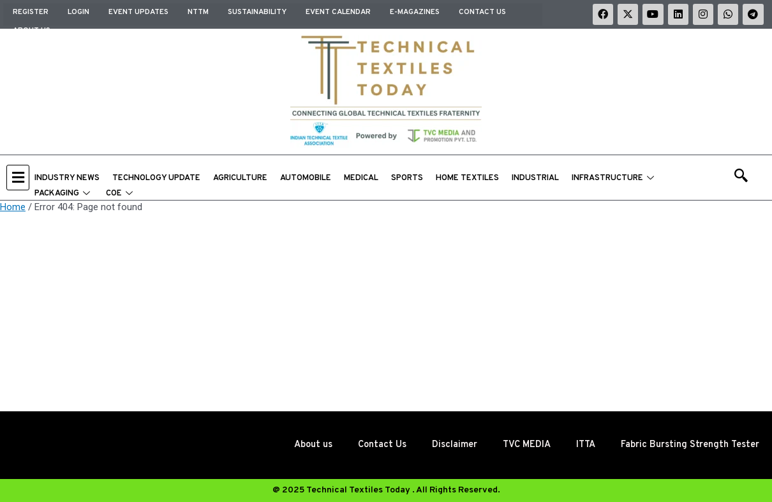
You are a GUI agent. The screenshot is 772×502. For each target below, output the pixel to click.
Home (13, 207)
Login (78, 11)
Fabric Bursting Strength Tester (686, 445)
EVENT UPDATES (138, 11)
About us (31, 25)
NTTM (198, 11)
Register (30, 11)
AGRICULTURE (240, 179)
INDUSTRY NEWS (67, 179)
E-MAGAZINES (415, 11)
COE (121, 194)
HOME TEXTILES (467, 179)
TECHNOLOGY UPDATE (156, 179)
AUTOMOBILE (305, 179)
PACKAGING (63, 194)
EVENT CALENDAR (338, 11)
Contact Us (482, 11)
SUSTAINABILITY (257, 11)
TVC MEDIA (517, 445)
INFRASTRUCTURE (614, 179)
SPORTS (407, 179)
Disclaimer (443, 445)
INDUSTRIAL (535, 179)
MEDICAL (361, 179)
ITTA (578, 445)
